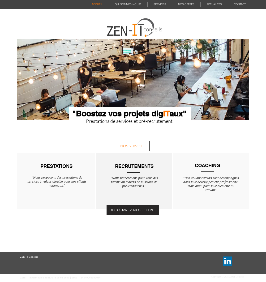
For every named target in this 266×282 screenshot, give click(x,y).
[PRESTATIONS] (56, 166)
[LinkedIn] (227, 261)
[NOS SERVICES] (133, 146)
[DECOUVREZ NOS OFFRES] (133, 210)
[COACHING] (207, 165)
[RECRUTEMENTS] (134, 166)
